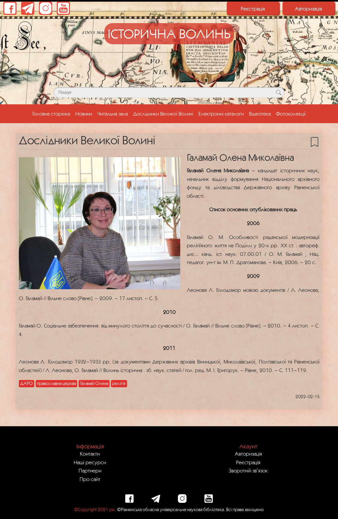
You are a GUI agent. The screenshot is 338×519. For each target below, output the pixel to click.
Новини (83, 114)
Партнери (90, 470)
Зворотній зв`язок (248, 470)
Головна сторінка (52, 113)
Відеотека (260, 114)
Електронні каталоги (221, 114)
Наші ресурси (90, 462)
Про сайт (90, 479)
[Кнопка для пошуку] (278, 92)
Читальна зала (112, 114)
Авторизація (308, 9)
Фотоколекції (291, 114)
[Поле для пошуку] (169, 92)
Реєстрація (253, 9)
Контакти (90, 454)
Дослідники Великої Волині (163, 114)
